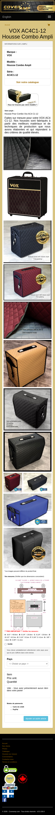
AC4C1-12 (12, 75)
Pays (9, 659)
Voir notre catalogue (27, 82)
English (6, 16)
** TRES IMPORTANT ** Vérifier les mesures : (22, 631)
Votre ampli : (9, 111)
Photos (4, 749)
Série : (10, 71)
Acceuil (7, 25)
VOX (9, 55)
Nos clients (6, 746)
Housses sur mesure (9, 754)
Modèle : (11, 62)
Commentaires (7, 757)
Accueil (4, 743)
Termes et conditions (9, 762)
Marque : (12, 52)
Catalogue (6, 751)
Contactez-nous (7, 759)
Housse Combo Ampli (19, 65)
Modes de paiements (15, 703)
